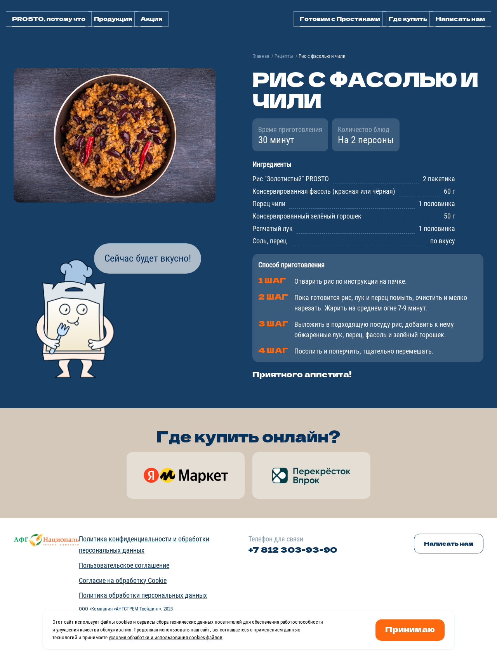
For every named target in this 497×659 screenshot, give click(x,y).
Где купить (408, 18)
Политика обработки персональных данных (143, 595)
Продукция (113, 18)
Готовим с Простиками (340, 18)
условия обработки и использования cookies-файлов (165, 637)
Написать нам (460, 18)
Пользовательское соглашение (124, 565)
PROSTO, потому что (48, 18)
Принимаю (410, 629)
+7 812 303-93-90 (292, 549)
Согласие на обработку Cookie (123, 580)
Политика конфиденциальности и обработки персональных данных (144, 544)
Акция (151, 18)
